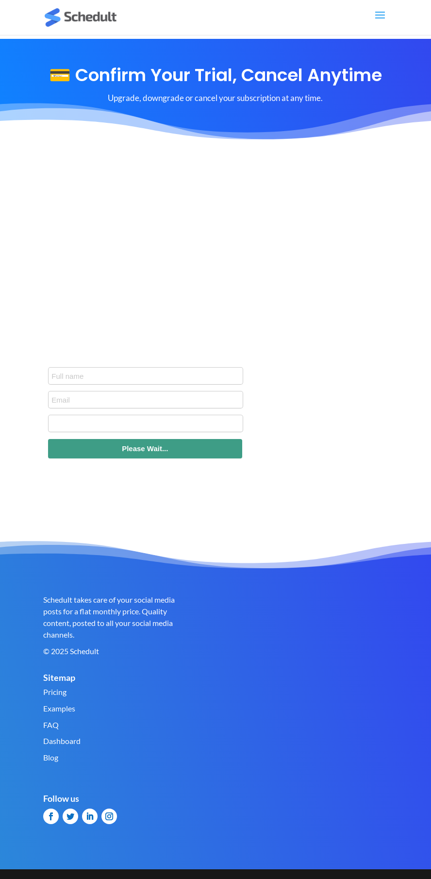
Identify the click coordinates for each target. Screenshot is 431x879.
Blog (50, 757)
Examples (59, 708)
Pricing (54, 691)
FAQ (51, 724)
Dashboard (62, 740)
